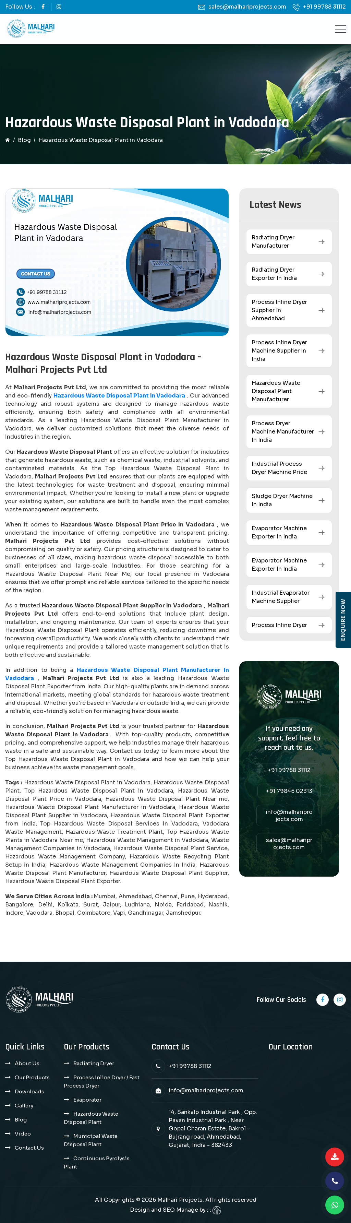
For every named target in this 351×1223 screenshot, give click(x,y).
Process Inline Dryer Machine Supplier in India (279, 351)
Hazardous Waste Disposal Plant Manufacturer (276, 391)
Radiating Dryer (93, 1063)
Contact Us (29, 1147)
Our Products (32, 1077)
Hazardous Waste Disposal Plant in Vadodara (119, 395)
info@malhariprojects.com (289, 815)
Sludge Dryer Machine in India (282, 500)
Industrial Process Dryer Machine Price (279, 468)
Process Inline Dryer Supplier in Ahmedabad (279, 310)
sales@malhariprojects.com (247, 6)
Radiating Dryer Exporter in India (274, 274)
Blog (24, 140)
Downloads (29, 1091)
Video (23, 1133)
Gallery (24, 1105)
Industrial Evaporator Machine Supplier (281, 597)
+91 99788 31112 (324, 6)
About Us (27, 1063)
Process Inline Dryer (279, 625)
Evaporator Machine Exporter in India (279, 532)
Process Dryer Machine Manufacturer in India (283, 431)
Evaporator (87, 1099)
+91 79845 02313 (289, 791)
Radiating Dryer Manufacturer (273, 241)
